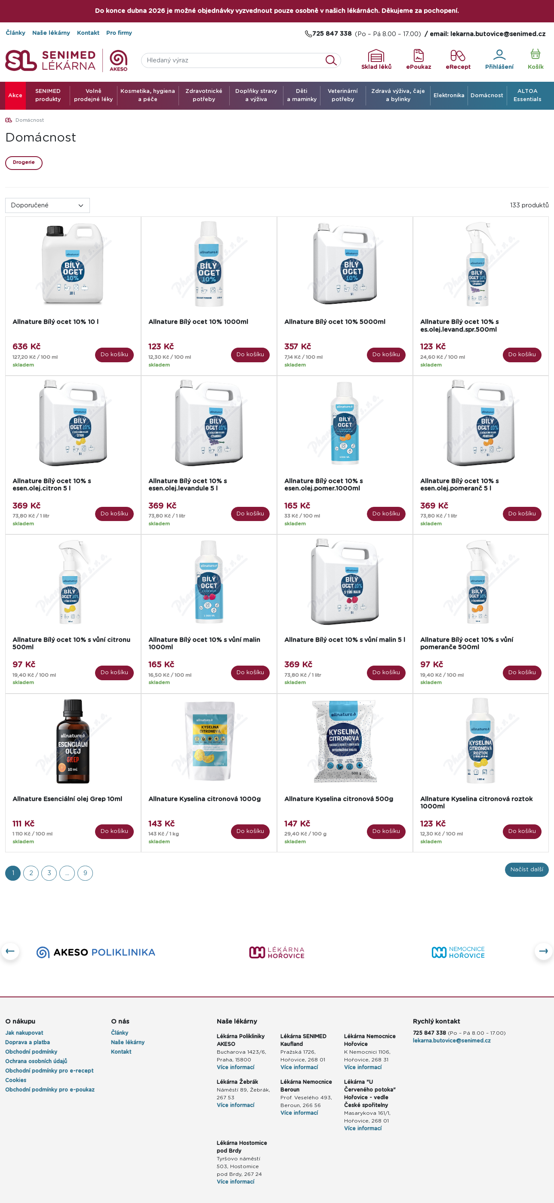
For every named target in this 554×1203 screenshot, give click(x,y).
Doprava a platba (27, 1042)
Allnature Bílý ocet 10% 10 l (55, 322)
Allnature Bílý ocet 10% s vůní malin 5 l (344, 640)
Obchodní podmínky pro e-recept (49, 1070)
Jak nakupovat (24, 1033)
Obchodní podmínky (31, 1052)
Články (15, 33)
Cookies (15, 1080)
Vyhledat (334, 60)
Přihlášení (499, 59)
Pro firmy (119, 33)
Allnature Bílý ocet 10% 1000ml (198, 322)
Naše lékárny (51, 33)
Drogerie (24, 162)
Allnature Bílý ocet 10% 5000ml (334, 322)
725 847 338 (429, 1033)
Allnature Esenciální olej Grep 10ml (67, 799)
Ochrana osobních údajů (36, 1061)
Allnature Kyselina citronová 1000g (204, 799)
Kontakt (88, 33)
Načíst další (527, 870)
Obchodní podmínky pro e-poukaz (50, 1089)
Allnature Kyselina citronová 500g (338, 799)
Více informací (235, 1067)
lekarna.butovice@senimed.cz (452, 1040)
